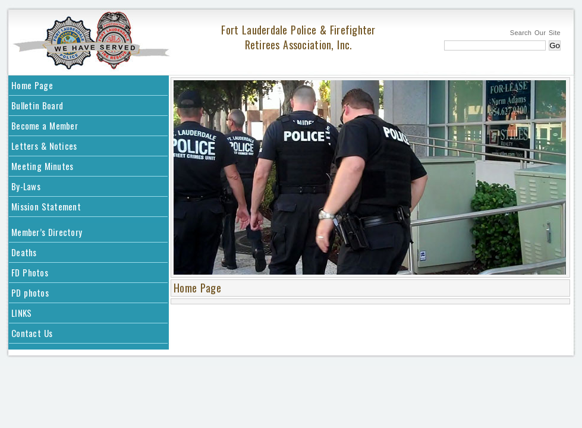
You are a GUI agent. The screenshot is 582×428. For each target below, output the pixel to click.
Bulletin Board (37, 105)
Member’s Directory (46, 231)
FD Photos (29, 272)
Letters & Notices (44, 145)
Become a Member (44, 125)
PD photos (30, 292)
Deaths (24, 252)
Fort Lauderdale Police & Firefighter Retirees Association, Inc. (298, 37)
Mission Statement (46, 206)
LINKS (21, 312)
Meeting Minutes (42, 165)
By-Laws (25, 186)
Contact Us (31, 332)
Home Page (32, 85)
